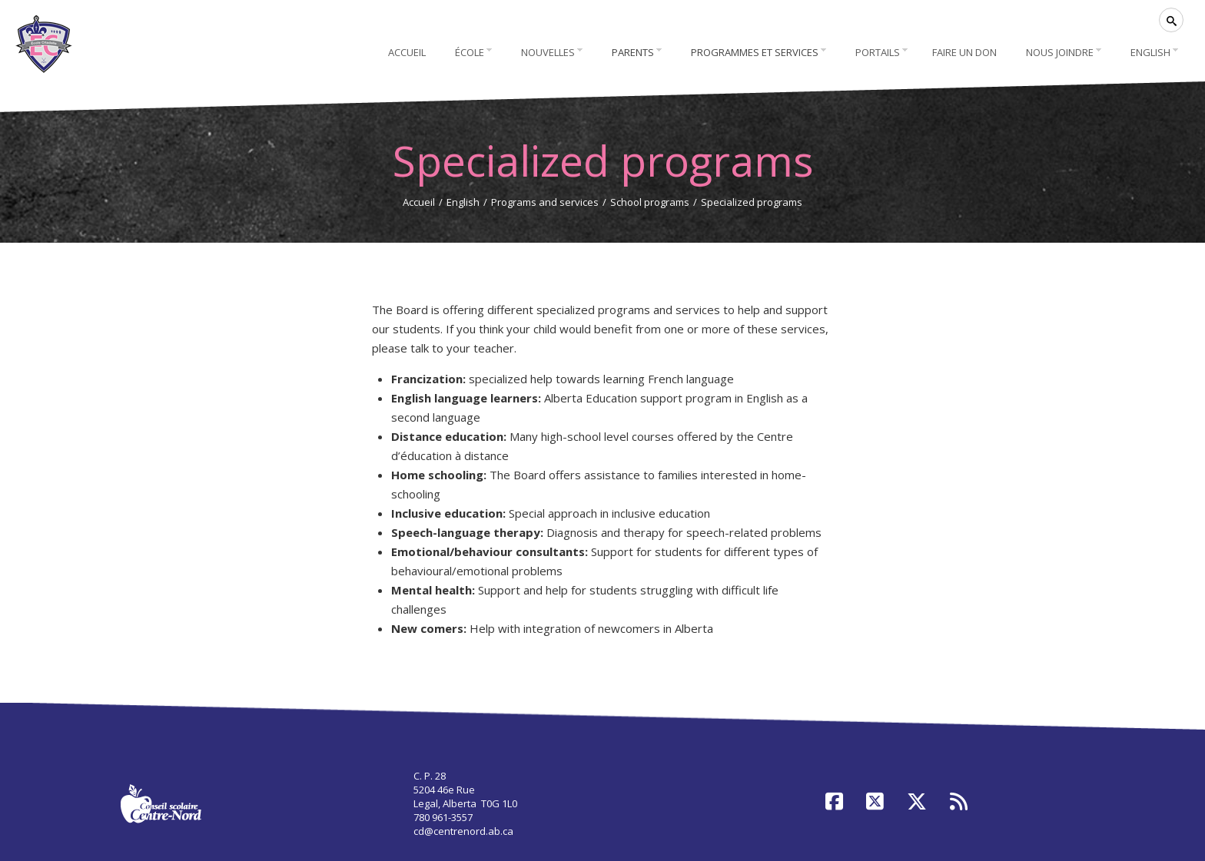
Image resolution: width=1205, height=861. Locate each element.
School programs (649, 202)
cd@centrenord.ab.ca (463, 831)
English (463, 202)
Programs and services (545, 202)
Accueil (419, 202)
